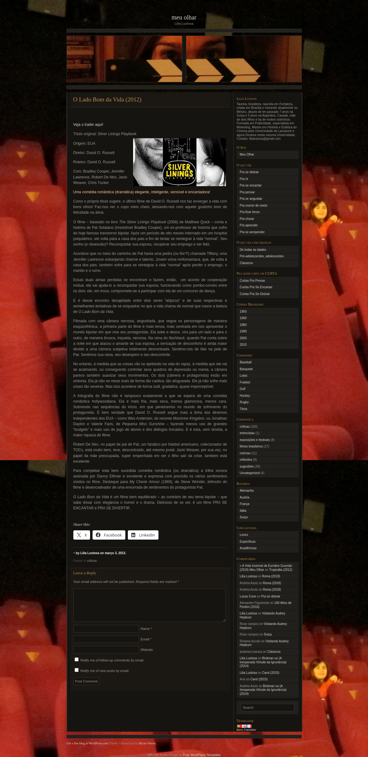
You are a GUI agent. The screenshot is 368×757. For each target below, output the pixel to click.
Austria (244, 497)
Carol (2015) (270, 672)
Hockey (245, 395)
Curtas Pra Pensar (252, 280)
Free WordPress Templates (202, 755)
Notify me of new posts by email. (104, 678)
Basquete (246, 369)
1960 (243, 318)
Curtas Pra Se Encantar (256, 287)
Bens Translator (246, 729)
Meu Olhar (184, 17)
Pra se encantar (251, 185)
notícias (245, 453)
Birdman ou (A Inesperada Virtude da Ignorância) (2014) (263, 662)
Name (146, 636)
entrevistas (247, 433)
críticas (92, 560)
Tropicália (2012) (280, 569)
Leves (244, 535)
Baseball (246, 362)
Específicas (248, 541)
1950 (243, 311)
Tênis (243, 409)
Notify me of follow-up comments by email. (112, 667)
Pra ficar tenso (250, 212)
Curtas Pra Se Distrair (255, 294)
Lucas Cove (248, 596)
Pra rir (244, 179)
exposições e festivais (255, 440)
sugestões (247, 466)
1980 (243, 325)
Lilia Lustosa (248, 576)
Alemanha (247, 490)
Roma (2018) (271, 576)
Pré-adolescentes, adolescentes (262, 256)
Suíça (244, 517)
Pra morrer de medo (253, 205)
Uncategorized (250, 473)
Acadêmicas (248, 548)
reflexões (246, 459)
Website (147, 657)
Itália (243, 510)
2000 (243, 338)
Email (146, 646)
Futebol (245, 382)
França (244, 504)
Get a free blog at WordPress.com (87, 743)
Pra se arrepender (252, 232)
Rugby (244, 402)
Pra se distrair (249, 172)
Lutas (243, 375)
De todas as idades (253, 249)
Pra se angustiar (251, 198)
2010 (243, 344)
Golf (242, 389)
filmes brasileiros (251, 446)
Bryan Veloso (147, 743)
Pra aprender (249, 225)
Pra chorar (247, 218)
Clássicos (246, 263)
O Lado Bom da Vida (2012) (107, 99)
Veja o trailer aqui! (88, 124)
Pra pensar (247, 192)
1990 (243, 331)
